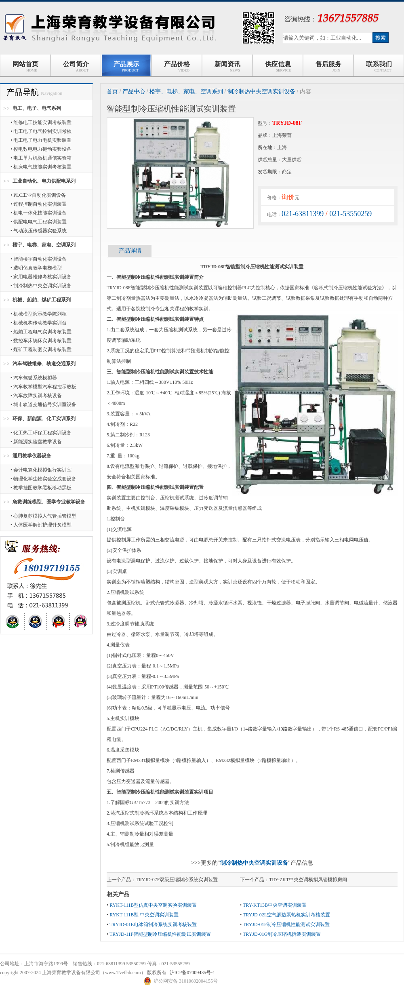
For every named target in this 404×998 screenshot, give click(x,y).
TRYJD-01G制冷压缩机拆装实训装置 (282, 934)
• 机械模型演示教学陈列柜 (39, 314)
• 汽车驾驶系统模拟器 (34, 378)
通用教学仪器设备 (32, 456)
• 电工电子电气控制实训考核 (41, 131)
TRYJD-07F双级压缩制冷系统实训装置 (177, 879)
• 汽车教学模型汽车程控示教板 (43, 387)
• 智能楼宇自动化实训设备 (39, 259)
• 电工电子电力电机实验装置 (41, 140)
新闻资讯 (227, 66)
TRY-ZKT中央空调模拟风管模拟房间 (308, 879)
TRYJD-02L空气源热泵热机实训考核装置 (286, 915)
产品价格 (177, 66)
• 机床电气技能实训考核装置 (41, 167)
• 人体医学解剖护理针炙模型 (41, 525)
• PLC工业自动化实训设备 (38, 195)
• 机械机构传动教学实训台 (39, 323)
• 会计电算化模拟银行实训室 (41, 470)
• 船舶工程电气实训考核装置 (41, 332)
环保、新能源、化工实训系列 (44, 418)
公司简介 (76, 66)
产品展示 (126, 66)
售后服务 (328, 66)
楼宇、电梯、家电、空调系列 (44, 245)
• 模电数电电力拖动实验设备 (41, 149)
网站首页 (25, 66)
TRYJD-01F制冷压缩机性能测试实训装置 (286, 924)
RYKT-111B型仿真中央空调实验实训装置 (153, 905)
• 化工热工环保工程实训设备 (41, 433)
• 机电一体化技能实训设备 (39, 213)
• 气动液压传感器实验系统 (39, 231)
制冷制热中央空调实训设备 (261, 91)
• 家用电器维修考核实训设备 (41, 277)
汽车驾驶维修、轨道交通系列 (44, 363)
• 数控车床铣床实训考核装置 (41, 340)
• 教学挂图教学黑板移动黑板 (41, 488)
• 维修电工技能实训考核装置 (41, 122)
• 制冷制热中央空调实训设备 (41, 285)
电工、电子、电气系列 (37, 108)
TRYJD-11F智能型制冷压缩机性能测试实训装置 (160, 934)
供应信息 (278, 66)
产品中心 (133, 91)
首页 (112, 91)
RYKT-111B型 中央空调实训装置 (144, 915)
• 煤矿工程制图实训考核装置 (41, 349)
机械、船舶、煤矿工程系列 (42, 300)
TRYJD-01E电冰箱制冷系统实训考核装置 (153, 924)
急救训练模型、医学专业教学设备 (49, 502)
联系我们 (379, 66)
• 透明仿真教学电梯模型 (36, 268)
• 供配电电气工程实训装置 (39, 222)
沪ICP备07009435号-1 (192, 972)
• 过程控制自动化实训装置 (39, 204)
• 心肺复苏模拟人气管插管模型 (43, 516)
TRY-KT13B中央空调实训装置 (275, 905)
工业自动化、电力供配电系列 (44, 181)
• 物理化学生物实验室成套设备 (43, 479)
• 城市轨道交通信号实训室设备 (43, 404)
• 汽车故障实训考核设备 (36, 395)
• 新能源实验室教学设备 (36, 441)
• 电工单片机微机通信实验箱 (41, 158)
